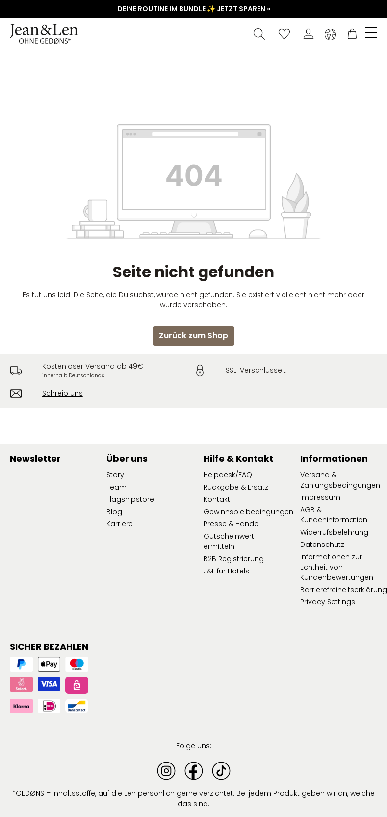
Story (115, 475)
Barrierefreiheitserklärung (343, 590)
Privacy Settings (327, 602)
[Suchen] (259, 34)
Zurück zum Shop (193, 335)
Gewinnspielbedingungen (248, 512)
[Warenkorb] (352, 34)
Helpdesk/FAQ (228, 475)
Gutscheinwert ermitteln (229, 541)
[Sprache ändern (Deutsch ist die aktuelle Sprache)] (330, 34)
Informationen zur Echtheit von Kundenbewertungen (336, 567)
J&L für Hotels (226, 571)
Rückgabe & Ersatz (236, 487)
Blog (114, 512)
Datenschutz (322, 544)
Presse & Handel (232, 524)
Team (116, 487)
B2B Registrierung (234, 559)
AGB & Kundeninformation (333, 515)
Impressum (320, 497)
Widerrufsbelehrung (334, 532)
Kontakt (217, 499)
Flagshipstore (130, 499)
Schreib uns (62, 393)
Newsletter (35, 458)
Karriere (119, 524)
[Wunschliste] (284, 34)
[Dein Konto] (308, 34)
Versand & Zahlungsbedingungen (340, 480)
